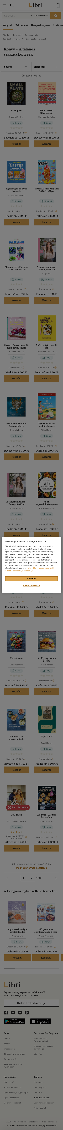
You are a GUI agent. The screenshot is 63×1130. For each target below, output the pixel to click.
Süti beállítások (31, 586)
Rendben (31, 578)
